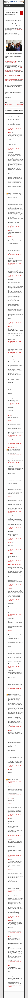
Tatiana (9, 588)
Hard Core (10, 894)
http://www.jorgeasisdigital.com (10, 61)
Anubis (9, 326)
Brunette (10, 132)
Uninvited (10, 920)
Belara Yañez (10, 965)
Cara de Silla (10, 798)
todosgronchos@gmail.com (10, 79)
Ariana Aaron (10, 345)
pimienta (10, 191)
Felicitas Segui (11, 777)
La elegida (14, 62)
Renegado (10, 202)
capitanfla (10, 458)
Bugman (10, 248)
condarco (10, 542)
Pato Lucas (10, 785)
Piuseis (9, 886)
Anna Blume (10, 633)
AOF (9, 267)
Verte (9, 230)
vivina (9, 692)
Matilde (9, 415)
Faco (9, 859)
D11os (9, 730)
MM (9, 682)
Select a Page (7, 5)
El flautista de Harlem (12, 447)
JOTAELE (10, 553)
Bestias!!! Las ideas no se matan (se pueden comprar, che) (13, 13)
